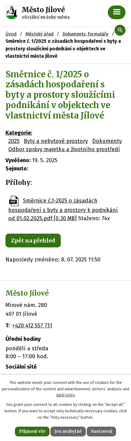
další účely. (65, 395)
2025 (14, 141)
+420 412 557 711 (32, 325)
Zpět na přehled (33, 240)
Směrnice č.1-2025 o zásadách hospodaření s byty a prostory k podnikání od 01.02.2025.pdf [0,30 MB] (63, 209)
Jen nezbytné (68, 431)
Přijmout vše (32, 431)
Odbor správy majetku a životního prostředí (64, 149)
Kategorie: (18, 132)
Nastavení (101, 431)
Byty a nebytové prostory (56, 141)
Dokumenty (107, 141)
